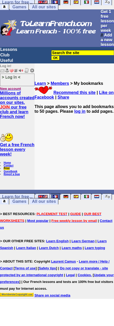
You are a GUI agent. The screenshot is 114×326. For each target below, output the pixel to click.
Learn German (82, 241)
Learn (40, 83)
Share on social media (52, 295)
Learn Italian (26, 248)
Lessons (8, 49)
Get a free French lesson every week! (17, 149)
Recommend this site (74, 92)
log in (80, 111)
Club (5, 55)
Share (63, 97)
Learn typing (95, 248)
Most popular (38, 221)
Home (7, 162)
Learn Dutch (49, 248)
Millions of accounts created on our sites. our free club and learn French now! (17, 105)
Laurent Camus (63, 261)
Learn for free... (17, 196)
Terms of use (25, 268)
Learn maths (72, 248)
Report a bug (12, 174)
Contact (8, 165)
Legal (70, 275)
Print (7, 168)
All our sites (44, 7)
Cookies (84, 275)
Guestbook (10, 171)
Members (60, 83)
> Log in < (11, 77)
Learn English (57, 241)
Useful (6, 60)
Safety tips (47, 268)
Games (19, 7)
